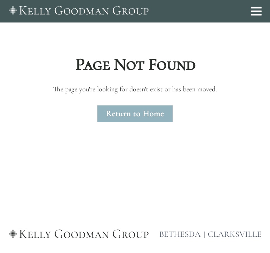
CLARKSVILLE (235, 234)
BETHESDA (180, 234)
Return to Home (135, 114)
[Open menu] (256, 11)
